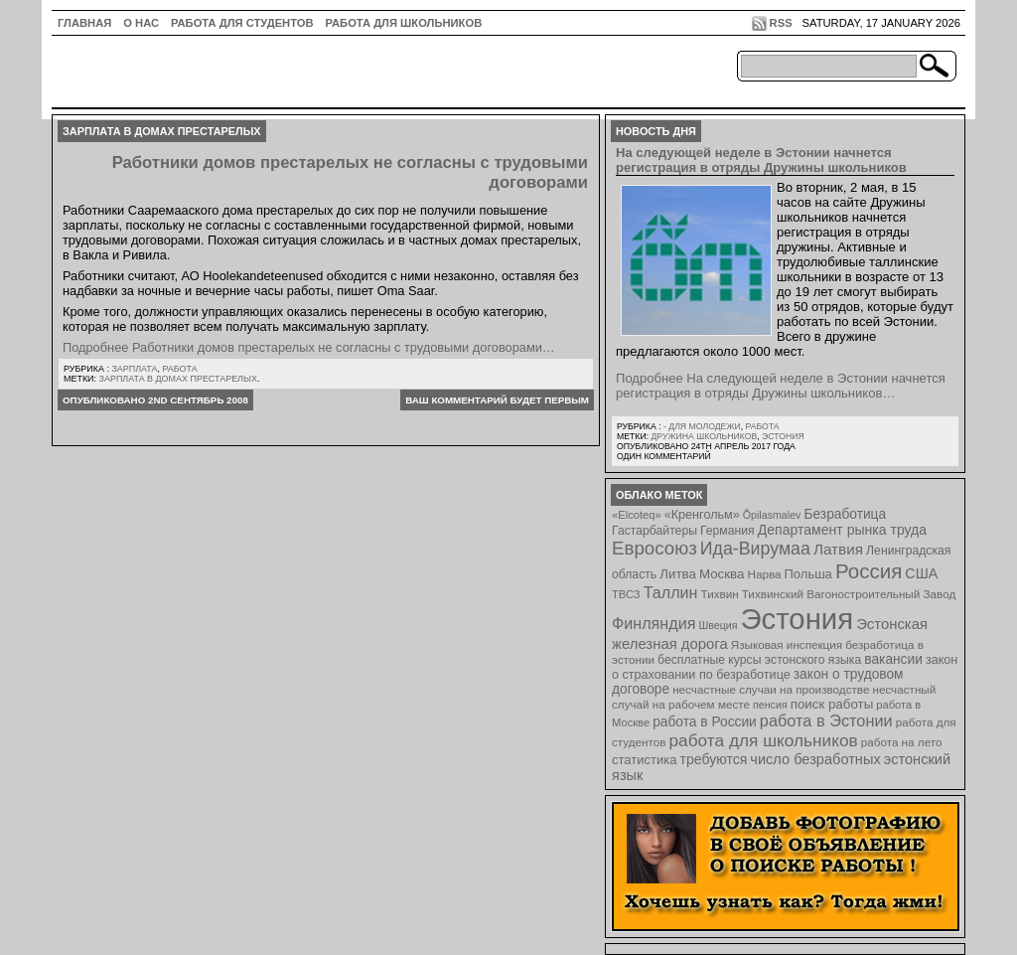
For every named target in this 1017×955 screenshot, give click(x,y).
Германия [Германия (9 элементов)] (727, 531)
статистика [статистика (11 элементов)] (644, 759)
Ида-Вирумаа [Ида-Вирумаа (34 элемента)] (755, 548)
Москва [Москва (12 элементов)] (722, 573)
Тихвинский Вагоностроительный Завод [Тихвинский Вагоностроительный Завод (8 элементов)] (849, 593)
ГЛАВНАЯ (84, 23)
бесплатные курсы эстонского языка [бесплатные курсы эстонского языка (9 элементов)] (759, 660)
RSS (781, 23)
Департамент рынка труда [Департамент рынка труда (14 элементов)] (842, 530)
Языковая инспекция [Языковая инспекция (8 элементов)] (786, 644)
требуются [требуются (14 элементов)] (714, 759)
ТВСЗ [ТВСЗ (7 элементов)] (626, 594)
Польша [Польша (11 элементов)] (808, 573)
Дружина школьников (704, 436)
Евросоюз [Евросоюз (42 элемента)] (654, 548)
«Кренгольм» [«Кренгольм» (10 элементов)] (702, 515)
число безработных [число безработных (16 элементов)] (815, 759)
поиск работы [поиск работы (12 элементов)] (832, 704)
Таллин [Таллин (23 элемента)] (671, 592)
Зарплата (134, 369)
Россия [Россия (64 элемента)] (868, 570)
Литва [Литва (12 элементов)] (677, 573)
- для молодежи (702, 426)
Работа (179, 369)
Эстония (783, 436)
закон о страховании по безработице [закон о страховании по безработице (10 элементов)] (784, 667)
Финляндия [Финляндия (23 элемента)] (653, 623)
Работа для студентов (242, 23)
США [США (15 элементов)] (921, 573)
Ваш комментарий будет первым (497, 400)
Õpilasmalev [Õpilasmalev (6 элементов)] (772, 515)
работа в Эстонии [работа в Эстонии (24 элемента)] (826, 720)
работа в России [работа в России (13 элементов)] (705, 722)
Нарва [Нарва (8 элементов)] (764, 573)
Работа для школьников (404, 23)
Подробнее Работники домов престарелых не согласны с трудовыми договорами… (309, 347)
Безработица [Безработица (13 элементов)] (844, 514)
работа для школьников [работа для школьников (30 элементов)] (763, 740)
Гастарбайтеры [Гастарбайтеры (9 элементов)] (654, 531)
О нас (141, 23)
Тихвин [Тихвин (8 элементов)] (720, 593)
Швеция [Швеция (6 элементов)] (717, 625)
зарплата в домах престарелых (178, 379)
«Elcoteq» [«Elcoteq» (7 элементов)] (636, 515)
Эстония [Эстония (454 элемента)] (797, 618)
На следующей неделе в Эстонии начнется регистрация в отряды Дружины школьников (761, 160)
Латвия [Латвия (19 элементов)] (838, 549)
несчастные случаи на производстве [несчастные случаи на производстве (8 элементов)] (770, 689)
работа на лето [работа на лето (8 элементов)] (902, 741)
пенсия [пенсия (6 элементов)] (770, 705)
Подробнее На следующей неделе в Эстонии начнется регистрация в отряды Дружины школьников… (780, 385)
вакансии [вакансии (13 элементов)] (893, 659)
